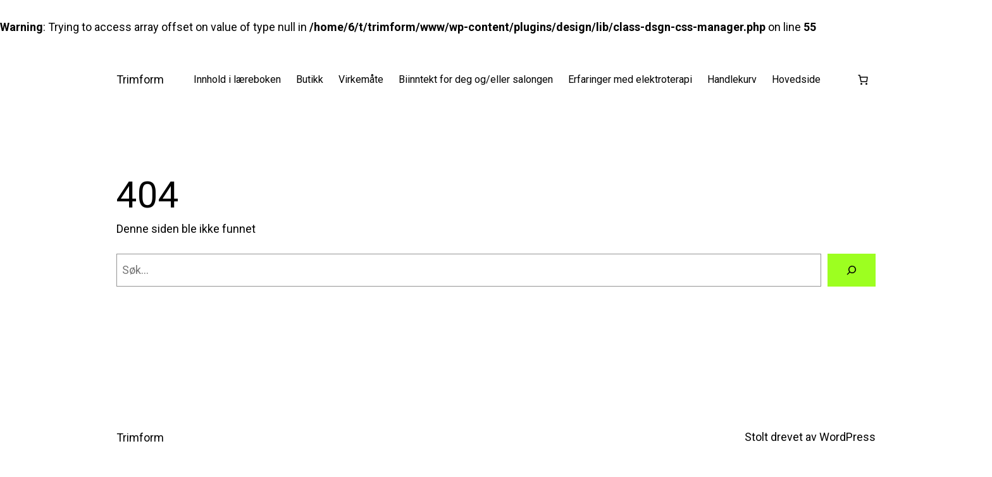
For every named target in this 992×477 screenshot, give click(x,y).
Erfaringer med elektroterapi (630, 79)
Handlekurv (732, 79)
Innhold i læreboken (237, 79)
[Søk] (852, 270)
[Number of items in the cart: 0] (863, 79)
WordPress (847, 436)
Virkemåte (360, 79)
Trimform (140, 79)
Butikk (309, 79)
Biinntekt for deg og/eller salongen (476, 79)
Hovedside (796, 79)
